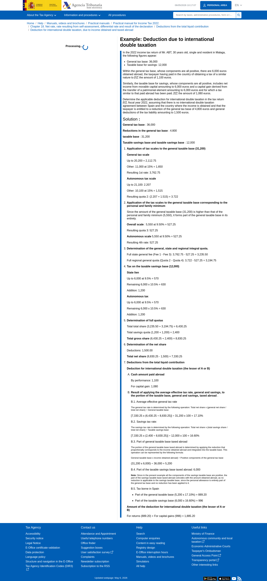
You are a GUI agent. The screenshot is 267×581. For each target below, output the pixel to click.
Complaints (88, 556)
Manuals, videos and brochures (66, 23)
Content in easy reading (150, 543)
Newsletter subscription (95, 561)
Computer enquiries (148, 538)
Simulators (142, 561)
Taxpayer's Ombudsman (206, 550)
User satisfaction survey (97, 552)
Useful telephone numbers (97, 538)
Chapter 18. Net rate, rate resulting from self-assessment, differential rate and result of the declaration (91, 26)
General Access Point (206, 555)
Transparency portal (205, 560)
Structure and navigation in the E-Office (49, 561)
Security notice (34, 538)
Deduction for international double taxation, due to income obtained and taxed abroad (81, 29)
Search (140, 533)
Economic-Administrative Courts (211, 546)
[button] (238, 5)
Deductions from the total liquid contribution (182, 26)
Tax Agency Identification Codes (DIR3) (49, 568)
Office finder (88, 543)
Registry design (145, 547)
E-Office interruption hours (152, 552)
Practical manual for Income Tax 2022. (136, 23)
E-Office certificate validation (43, 547)
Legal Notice (33, 543)
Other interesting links (205, 564)
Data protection (35, 552)
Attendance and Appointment (98, 533)
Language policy (35, 556)
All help (140, 566)
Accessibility (33, 533)
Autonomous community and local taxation (212, 540)
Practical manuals (98, 23)
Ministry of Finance (203, 533)
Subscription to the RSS (95, 566)
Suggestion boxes (92, 547)
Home (30, 23)
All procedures (117, 15)
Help (40, 23)
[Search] (204, 15)
